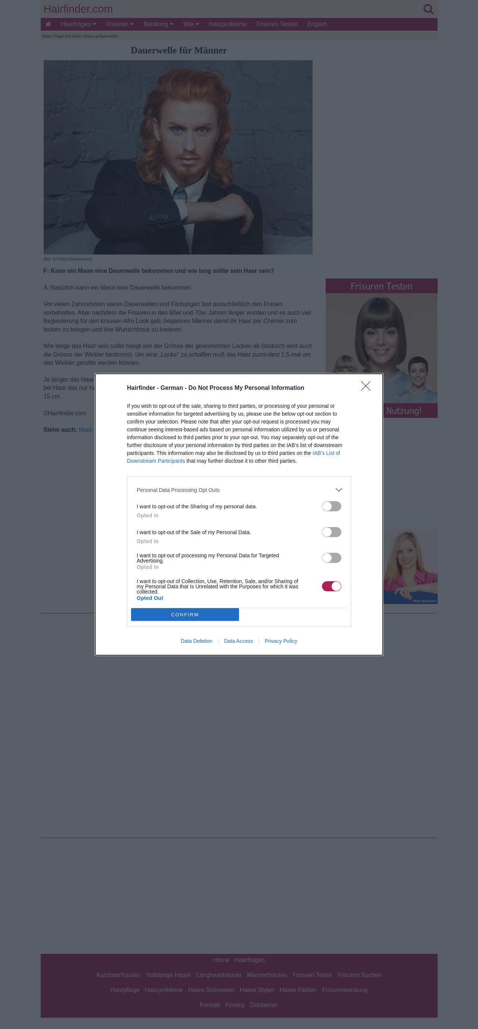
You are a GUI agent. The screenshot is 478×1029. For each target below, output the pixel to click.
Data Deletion (196, 641)
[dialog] (239, 514)
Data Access (238, 641)
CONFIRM (185, 614)
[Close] (368, 388)
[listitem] (239, 490)
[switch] (331, 506)
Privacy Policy (281, 641)
